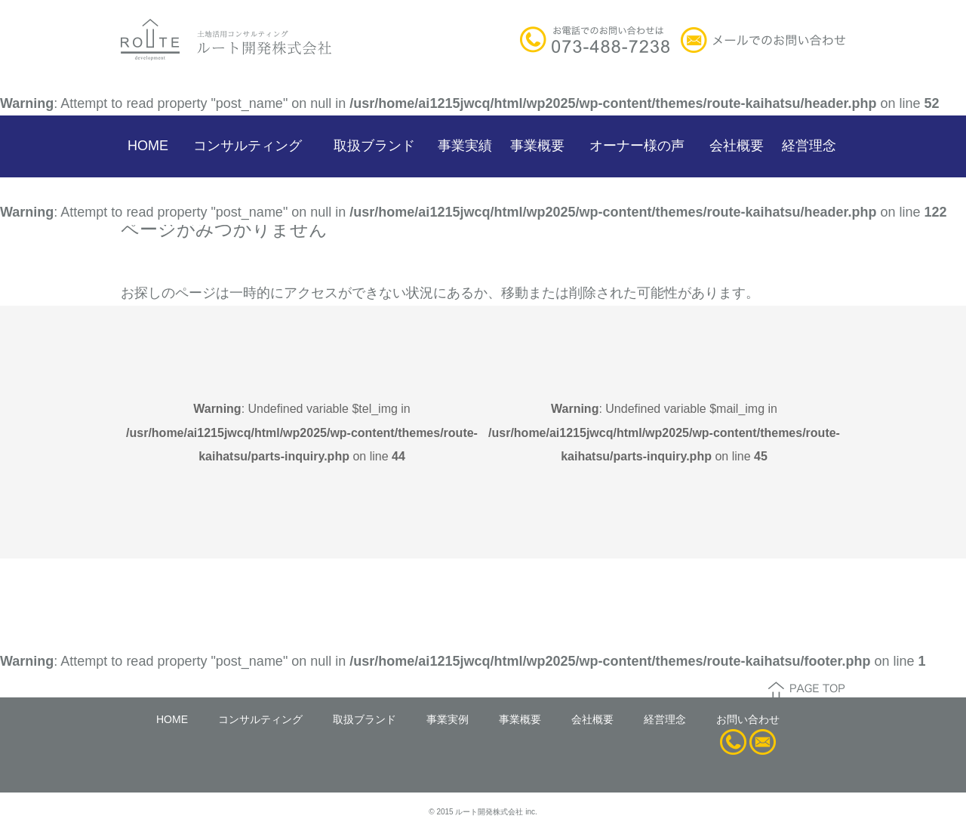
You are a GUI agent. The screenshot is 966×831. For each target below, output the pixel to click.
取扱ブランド (374, 145)
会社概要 (736, 145)
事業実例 (447, 719)
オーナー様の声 (637, 145)
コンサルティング (247, 145)
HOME (148, 145)
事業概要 (537, 145)
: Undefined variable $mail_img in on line (664, 432)
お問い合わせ (748, 719)
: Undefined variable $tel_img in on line (302, 432)
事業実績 (465, 145)
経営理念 (809, 145)
